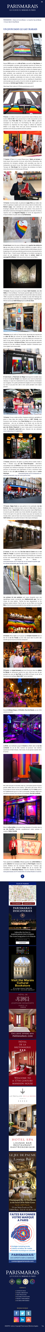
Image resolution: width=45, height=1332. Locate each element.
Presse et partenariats (22, 1298)
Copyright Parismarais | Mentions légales (27, 1326)
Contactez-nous (21, 1290)
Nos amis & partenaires (22, 1300)
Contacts (22, 1287)
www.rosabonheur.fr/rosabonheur (12, 431)
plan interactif (29, 903)
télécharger (16, 903)
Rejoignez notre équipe (23, 1296)
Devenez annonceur (22, 1292)
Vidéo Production (21, 1294)
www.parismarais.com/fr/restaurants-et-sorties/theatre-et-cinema (22, 871)
